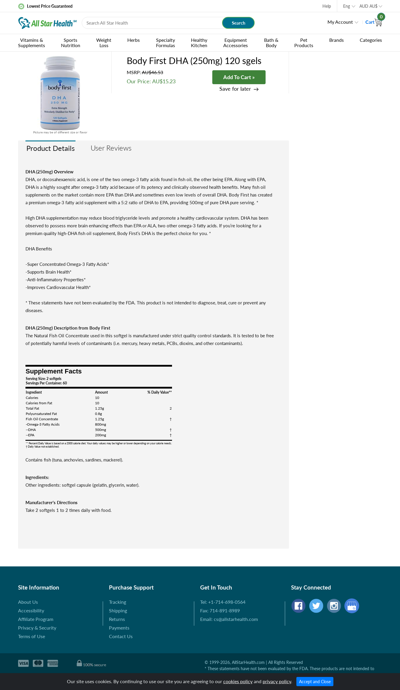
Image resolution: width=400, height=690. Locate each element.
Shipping (118, 610)
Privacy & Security (37, 627)
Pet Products (303, 42)
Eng (346, 6)
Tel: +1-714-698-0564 (222, 602)
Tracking (117, 602)
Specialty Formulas (165, 42)
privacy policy (277, 681)
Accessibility (31, 610)
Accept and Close (315, 681)
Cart (373, 22)
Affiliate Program (35, 619)
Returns (117, 619)
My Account (340, 22)
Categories (371, 40)
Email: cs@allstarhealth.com (229, 619)
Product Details (50, 148)
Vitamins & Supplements (31, 42)
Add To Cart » (239, 77)
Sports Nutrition (70, 42)
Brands (336, 40)
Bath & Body (271, 42)
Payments (119, 627)
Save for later (235, 89)
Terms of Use (31, 636)
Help (326, 6)
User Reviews (111, 147)
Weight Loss (103, 42)
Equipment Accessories (235, 42)
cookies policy (238, 681)
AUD (368, 6)
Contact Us (121, 636)
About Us (28, 602)
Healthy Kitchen (199, 42)
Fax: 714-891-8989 (220, 610)
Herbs (133, 40)
